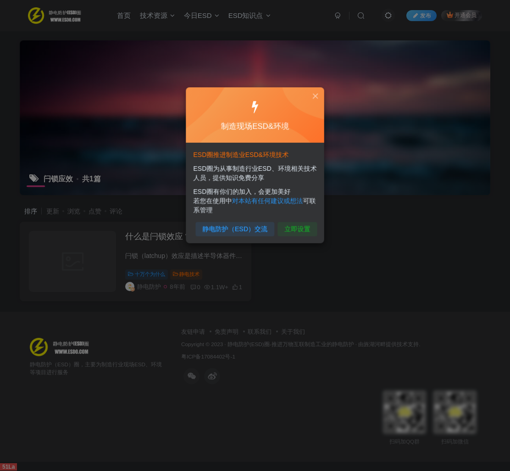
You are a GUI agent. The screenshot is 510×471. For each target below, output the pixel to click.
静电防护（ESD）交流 (236, 226)
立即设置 (295, 226)
